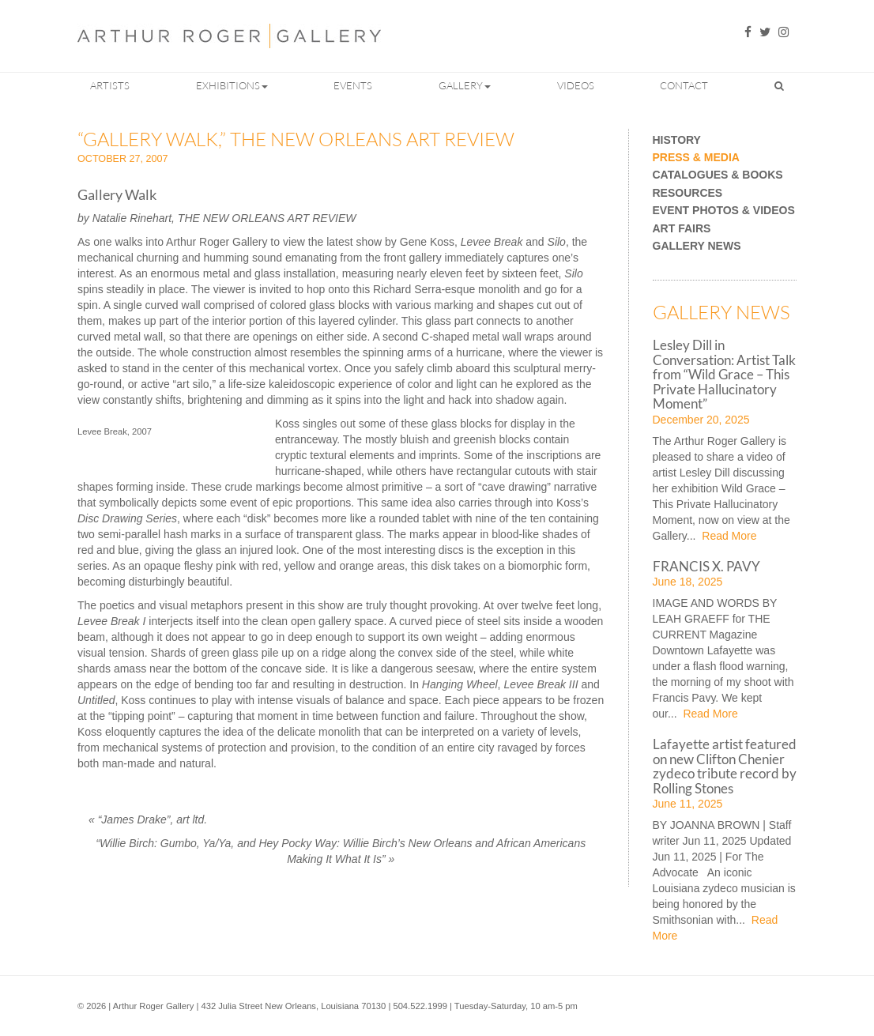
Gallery (465, 85)
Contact (684, 85)
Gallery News (697, 246)
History (677, 140)
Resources (688, 193)
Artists (110, 85)
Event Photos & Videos (724, 211)
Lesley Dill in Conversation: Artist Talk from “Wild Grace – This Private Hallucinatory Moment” (724, 374)
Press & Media (696, 158)
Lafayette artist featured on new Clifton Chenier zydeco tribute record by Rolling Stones (725, 766)
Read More (727, 535)
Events (352, 85)
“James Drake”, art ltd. (148, 819)
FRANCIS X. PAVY (706, 566)
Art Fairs (682, 229)
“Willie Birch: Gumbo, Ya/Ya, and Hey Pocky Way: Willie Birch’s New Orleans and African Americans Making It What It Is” (341, 851)
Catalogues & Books (718, 175)
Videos (575, 85)
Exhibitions (232, 85)
